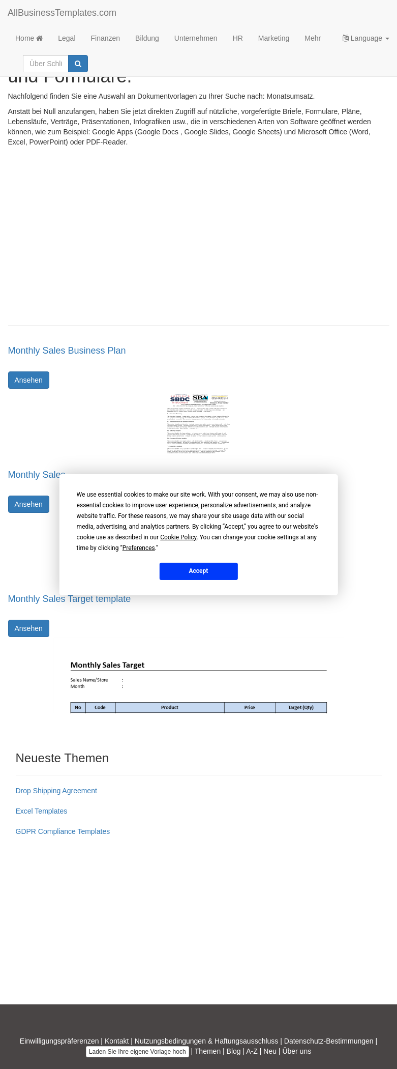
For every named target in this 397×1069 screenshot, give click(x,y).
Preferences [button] (139, 547)
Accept (198, 570)
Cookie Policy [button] (178, 536)
